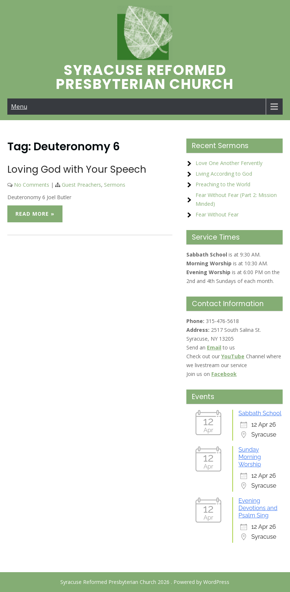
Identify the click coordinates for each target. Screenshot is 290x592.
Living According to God (224, 173)
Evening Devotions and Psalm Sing (258, 508)
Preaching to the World (223, 184)
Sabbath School (260, 413)
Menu (19, 107)
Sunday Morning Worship (250, 457)
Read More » (34, 213)
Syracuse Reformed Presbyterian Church (145, 77)
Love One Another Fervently (229, 162)
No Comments (31, 184)
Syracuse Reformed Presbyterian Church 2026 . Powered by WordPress (144, 581)
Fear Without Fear (217, 214)
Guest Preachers (81, 184)
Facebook (224, 373)
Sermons (114, 184)
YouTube (232, 356)
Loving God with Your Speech (76, 169)
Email (214, 347)
